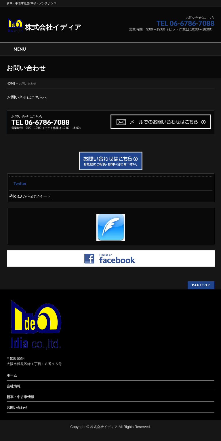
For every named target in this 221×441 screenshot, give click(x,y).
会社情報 (13, 386)
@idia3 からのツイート (30, 196)
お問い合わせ (17, 408)
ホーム (12, 375)
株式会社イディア (44, 27)
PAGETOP (201, 285)
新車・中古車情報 (20, 397)
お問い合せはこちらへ (27, 97)
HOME (11, 83)
